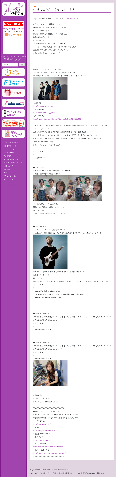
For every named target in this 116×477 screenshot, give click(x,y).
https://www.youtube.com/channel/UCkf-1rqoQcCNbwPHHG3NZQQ (57, 119)
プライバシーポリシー (11, 176)
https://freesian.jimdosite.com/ (43, 106)
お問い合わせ (8, 166)
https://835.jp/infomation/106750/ (44, 431)
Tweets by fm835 (13, 185)
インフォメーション (10, 143)
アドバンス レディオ (71, 18)
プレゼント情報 (9, 153)
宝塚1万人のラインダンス (12, 163)
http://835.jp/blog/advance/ (42, 440)
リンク (5, 173)
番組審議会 (7, 156)
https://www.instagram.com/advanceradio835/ (49, 453)
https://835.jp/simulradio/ (42, 424)
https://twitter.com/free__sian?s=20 (45, 113)
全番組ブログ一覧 (9, 146)
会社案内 (6, 169)
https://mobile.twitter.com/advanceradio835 (48, 447)
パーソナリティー (9, 149)
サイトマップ (8, 179)
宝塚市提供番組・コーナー (13, 159)
